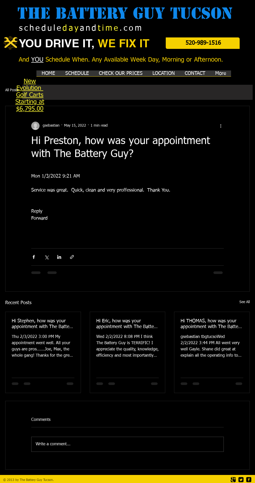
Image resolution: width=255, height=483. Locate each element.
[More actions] (221, 126)
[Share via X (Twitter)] (46, 256)
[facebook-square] (248, 479)
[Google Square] (233, 479)
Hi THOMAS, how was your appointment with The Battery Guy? (211, 324)
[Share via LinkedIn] (59, 256)
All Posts (11, 90)
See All (244, 302)
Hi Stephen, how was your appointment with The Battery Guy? (42, 324)
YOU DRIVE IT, (58, 43)
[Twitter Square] (241, 479)
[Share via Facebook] (33, 256)
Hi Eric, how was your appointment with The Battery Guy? (127, 324)
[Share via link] (71, 256)
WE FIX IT (123, 43)
